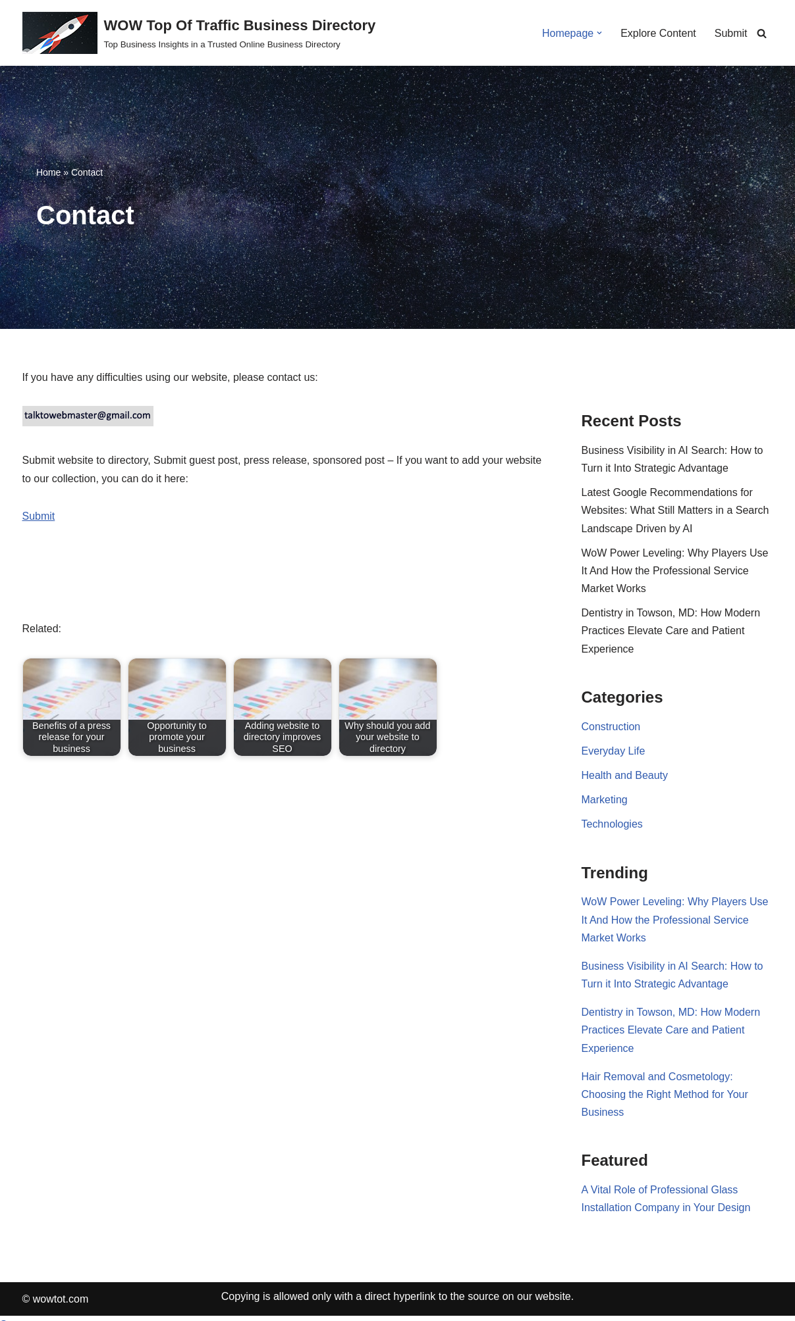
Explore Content (658, 33)
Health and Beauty (625, 775)
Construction (611, 726)
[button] (599, 33)
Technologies (612, 824)
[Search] (762, 33)
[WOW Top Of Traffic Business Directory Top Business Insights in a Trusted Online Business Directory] (199, 33)
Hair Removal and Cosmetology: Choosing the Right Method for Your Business (665, 1094)
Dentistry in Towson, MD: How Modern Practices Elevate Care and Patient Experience (671, 630)
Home (48, 172)
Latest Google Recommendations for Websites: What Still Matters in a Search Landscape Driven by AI (675, 510)
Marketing (605, 799)
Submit (731, 33)
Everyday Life (613, 751)
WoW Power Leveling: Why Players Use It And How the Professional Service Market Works (675, 570)
